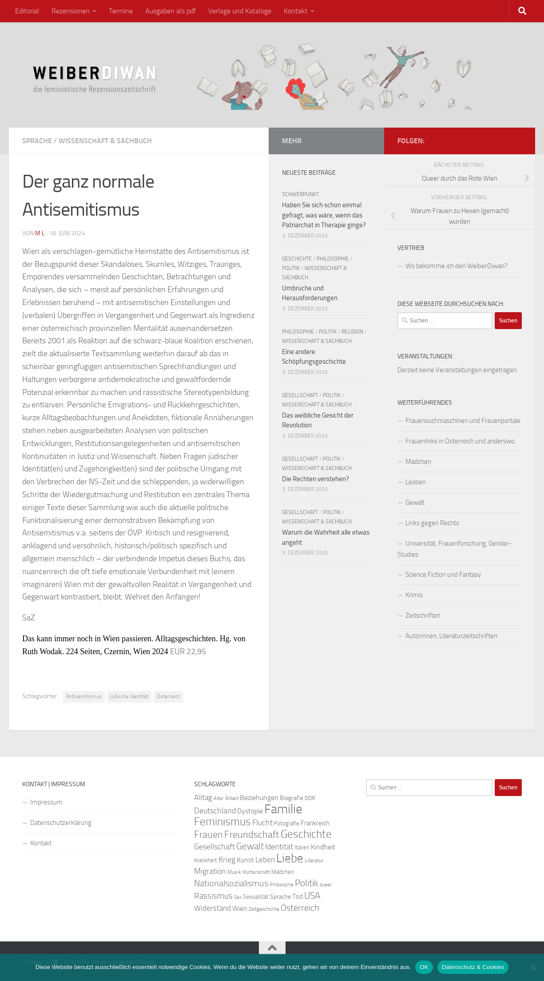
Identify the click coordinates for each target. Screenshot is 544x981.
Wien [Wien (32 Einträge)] (239, 908)
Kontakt (296, 11)
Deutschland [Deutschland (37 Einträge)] (215, 811)
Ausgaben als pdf (170, 11)
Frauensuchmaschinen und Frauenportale (462, 421)
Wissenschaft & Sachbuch (105, 141)
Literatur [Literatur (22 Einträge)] (314, 860)
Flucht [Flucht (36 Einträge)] (262, 823)
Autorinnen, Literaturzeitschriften (451, 636)
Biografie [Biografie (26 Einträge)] (291, 798)
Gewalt (415, 503)
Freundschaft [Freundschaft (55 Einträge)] (251, 834)
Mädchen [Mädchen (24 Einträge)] (282, 871)
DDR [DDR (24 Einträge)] (310, 798)
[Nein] (532, 967)
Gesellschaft (300, 395)
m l (40, 233)
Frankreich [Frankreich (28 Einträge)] (315, 823)
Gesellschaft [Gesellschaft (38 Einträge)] (214, 847)
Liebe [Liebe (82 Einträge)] (289, 858)
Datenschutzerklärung (60, 823)
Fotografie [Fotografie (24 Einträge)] (286, 823)
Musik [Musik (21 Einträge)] (234, 872)
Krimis (414, 595)
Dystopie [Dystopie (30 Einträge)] (250, 811)
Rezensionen (71, 11)
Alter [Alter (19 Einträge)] (219, 798)
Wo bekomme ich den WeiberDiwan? (456, 266)
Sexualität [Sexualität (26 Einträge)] (256, 897)
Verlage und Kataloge (239, 11)
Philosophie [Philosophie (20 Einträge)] (282, 885)
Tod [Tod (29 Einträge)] (297, 897)
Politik (291, 268)
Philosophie (333, 259)
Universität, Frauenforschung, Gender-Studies (454, 549)
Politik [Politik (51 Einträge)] (306, 883)
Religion (352, 332)
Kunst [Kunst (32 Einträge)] (245, 860)
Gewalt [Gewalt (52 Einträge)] (250, 846)
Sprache (37, 141)
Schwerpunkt (300, 194)
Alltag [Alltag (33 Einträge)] (203, 797)
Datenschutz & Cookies (473, 967)
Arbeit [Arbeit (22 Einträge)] (231, 798)
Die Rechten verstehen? (315, 479)
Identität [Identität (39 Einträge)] (279, 847)
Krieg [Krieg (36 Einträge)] (226, 859)
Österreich (168, 696)
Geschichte (297, 259)
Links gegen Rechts (432, 523)
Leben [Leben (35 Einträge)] (265, 859)
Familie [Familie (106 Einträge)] (283, 809)
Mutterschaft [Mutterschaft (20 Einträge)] (256, 872)
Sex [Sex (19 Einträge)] (238, 897)
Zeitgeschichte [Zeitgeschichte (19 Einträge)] (264, 909)
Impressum (46, 802)
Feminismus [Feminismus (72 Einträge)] (222, 821)
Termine (121, 11)
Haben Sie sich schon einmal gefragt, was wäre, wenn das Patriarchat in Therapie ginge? (324, 215)
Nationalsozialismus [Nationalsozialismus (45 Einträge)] (231, 883)
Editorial (27, 11)
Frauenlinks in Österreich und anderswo (460, 441)
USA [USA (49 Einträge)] (312, 895)
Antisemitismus (84, 696)
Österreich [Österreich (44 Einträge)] (300, 908)
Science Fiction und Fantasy (443, 575)
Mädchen (418, 462)
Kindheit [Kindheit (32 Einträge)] (323, 847)
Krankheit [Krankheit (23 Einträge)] (205, 860)
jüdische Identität (129, 696)
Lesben (415, 482)
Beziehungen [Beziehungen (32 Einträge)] (259, 797)
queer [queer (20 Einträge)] (326, 885)
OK (424, 967)
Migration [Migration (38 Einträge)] (210, 871)
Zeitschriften (423, 615)
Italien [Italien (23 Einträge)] (302, 847)
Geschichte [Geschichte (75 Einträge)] (306, 834)
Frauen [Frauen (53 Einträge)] (208, 834)
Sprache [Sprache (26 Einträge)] (280, 897)
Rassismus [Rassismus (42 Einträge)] (213, 896)
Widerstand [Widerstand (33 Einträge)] (212, 908)
